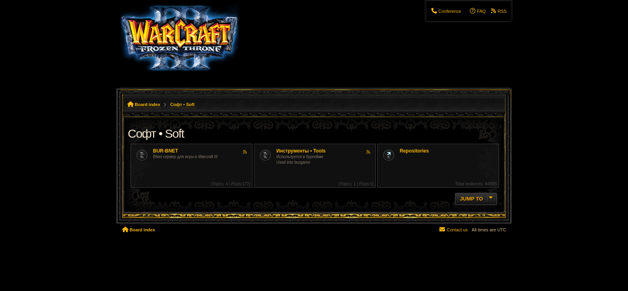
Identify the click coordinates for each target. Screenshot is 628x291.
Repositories (414, 151)
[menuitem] (446, 11)
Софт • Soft (156, 133)
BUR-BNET (165, 151)
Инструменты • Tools (301, 151)
